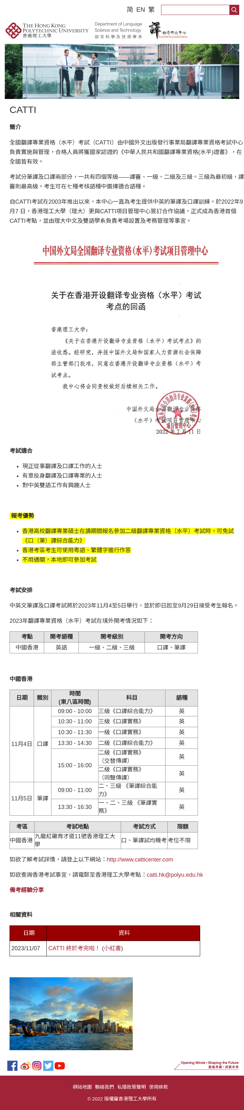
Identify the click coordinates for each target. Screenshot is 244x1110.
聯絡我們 (104, 1087)
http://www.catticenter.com (140, 859)
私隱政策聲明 (131, 1087)
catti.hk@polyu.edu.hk (175, 875)
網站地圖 (82, 1087)
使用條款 (158, 1087)
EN (140, 9)
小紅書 (112, 948)
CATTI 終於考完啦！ (74, 948)
